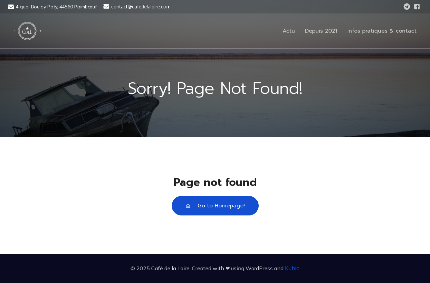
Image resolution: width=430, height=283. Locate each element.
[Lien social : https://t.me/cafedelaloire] (407, 7)
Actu (289, 31)
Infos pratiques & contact (382, 31)
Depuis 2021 (321, 31)
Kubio (292, 268)
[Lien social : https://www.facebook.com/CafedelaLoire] (417, 7)
